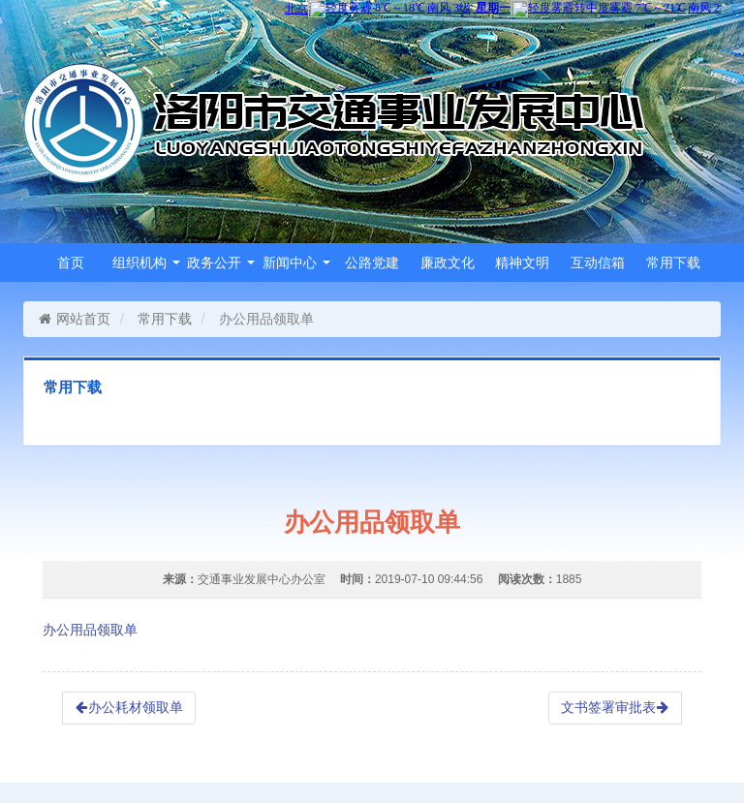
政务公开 (221, 262)
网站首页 (74, 318)
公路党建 (372, 262)
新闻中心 (296, 262)
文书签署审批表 (615, 707)
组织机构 (146, 262)
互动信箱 (598, 262)
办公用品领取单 (90, 629)
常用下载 (673, 262)
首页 (70, 262)
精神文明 (522, 262)
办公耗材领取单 (129, 707)
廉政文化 (447, 262)
